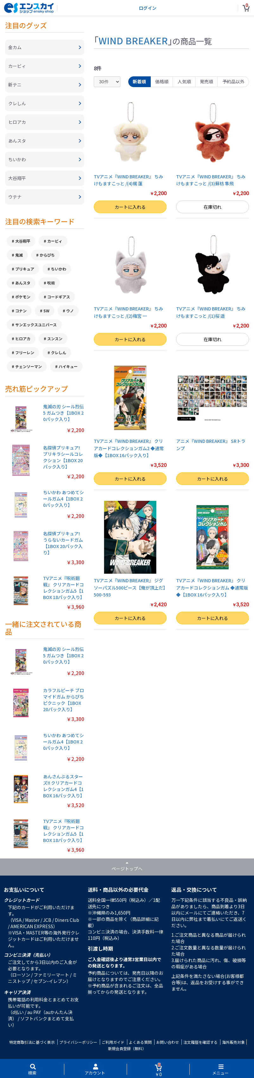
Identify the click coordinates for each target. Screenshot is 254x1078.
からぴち (47, 255)
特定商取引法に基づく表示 (32, 1042)
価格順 (161, 81)
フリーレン (24, 352)
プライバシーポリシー (78, 1042)
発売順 (206, 81)
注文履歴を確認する (200, 1042)
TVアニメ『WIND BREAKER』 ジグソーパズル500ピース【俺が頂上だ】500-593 (129, 587)
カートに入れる (130, 207)
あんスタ (22, 282)
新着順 (139, 81)
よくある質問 (140, 1042)
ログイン (147, 8)
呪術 (51, 282)
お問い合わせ (167, 1042)
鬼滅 (19, 255)
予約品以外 (233, 81)
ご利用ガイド (113, 1042)
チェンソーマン (28, 366)
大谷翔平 (22, 241)
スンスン (54, 338)
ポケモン (22, 296)
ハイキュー (68, 366)
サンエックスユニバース (36, 324)
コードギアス (58, 296)
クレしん (58, 352)
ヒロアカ (22, 338)
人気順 (184, 81)
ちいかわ (58, 268)
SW (46, 310)
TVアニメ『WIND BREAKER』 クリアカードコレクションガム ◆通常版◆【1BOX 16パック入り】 (212, 587)
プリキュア (24, 268)
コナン (21, 310)
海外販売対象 (233, 1042)
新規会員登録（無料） (127, 1048)
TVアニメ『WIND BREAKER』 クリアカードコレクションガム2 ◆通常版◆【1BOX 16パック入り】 (129, 448)
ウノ (70, 310)
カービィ (54, 241)
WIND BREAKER (133, 40)
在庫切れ (212, 207)
